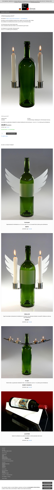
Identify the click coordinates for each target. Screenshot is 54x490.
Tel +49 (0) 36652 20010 (7, 451)
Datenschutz (4, 456)
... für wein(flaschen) (23, 18)
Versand (7, 127)
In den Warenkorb (11, 133)
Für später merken (4, 136)
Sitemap (3, 471)
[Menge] (3, 134)
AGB (3, 455)
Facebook (4, 481)
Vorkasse (4, 466)
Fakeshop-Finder (5, 472)
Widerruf (3, 467)
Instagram (4, 480)
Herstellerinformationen (6, 459)
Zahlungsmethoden (5, 463)
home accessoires (15, 18)
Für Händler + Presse (6, 476)
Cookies (3, 483)
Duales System (5, 457)
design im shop (9, 18)
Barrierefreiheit (5, 470)
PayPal (3, 464)
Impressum (4, 454)
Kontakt (3, 449)
